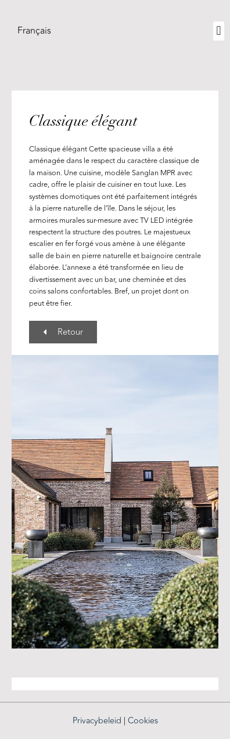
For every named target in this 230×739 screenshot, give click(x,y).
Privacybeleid (97, 720)
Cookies (143, 720)
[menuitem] (34, 30)
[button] (218, 31)
